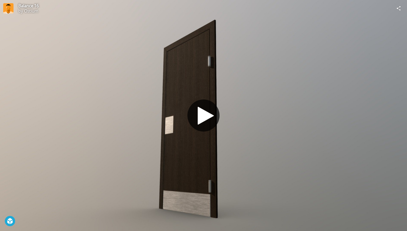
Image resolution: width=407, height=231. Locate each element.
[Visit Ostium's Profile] (8, 8)
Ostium (31, 11)
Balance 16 (28, 6)
